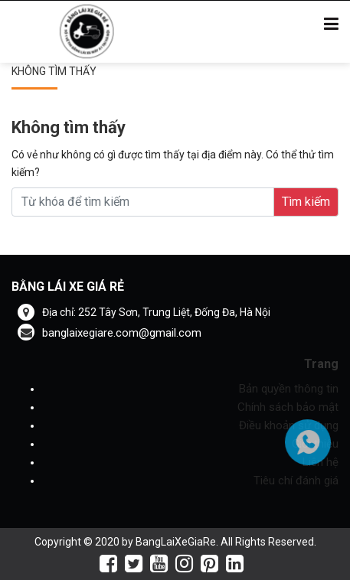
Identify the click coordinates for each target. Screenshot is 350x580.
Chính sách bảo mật (288, 407)
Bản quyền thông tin (289, 389)
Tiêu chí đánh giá (296, 480)
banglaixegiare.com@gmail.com (109, 333)
